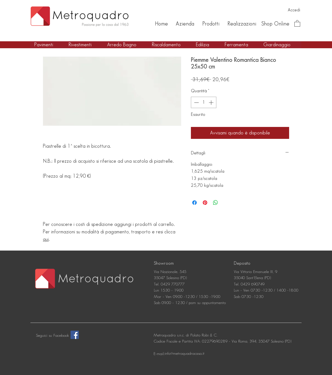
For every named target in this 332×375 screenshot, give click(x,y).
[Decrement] (196, 102)
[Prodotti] (211, 23)
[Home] (161, 24)
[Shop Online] (275, 23)
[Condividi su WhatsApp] (215, 202)
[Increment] (212, 102)
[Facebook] (75, 335)
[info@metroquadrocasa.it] (184, 354)
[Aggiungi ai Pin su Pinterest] (205, 202)
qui (46, 239)
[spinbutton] (204, 102)
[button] (297, 23)
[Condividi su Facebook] (194, 202)
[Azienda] (185, 23)
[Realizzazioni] (242, 23)
